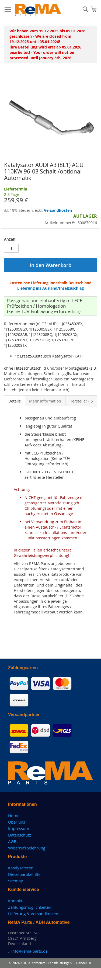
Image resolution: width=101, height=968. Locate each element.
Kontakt (15, 900)
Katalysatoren (20, 867)
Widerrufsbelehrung (26, 848)
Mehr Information (45, 401)
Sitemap (15, 880)
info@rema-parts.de (29, 951)
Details (14, 401)
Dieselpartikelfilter (25, 874)
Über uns (16, 822)
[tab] (14, 400)
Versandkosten (58, 210)
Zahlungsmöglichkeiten (29, 907)
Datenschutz (19, 835)
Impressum (18, 828)
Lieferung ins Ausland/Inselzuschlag (50, 288)
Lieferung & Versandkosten (33, 913)
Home (13, 815)
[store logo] (38, 10)
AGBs (13, 841)
